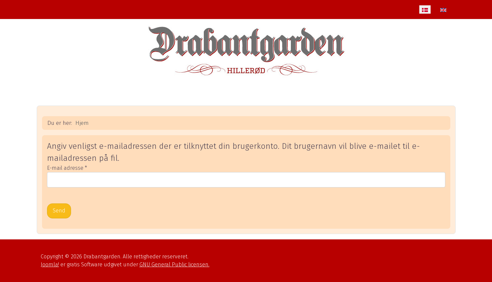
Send (59, 210)
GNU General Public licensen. (174, 264)
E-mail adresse (67, 168)
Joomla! (50, 264)
